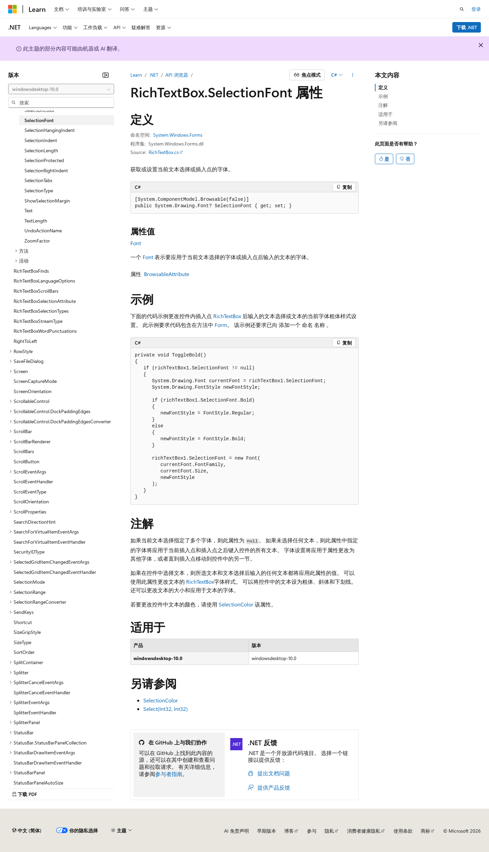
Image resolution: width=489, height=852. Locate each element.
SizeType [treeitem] (22, 642)
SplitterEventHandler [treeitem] (35, 712)
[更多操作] (353, 75)
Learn (136, 75)
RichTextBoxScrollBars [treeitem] (36, 291)
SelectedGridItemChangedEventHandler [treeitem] (55, 572)
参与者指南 (168, 773)
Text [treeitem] (28, 210)
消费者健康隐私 (363, 831)
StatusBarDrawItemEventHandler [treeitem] (48, 762)
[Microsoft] (12, 9)
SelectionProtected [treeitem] (44, 160)
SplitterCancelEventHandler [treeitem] (42, 692)
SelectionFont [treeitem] (39, 120)
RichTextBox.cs (164, 152)
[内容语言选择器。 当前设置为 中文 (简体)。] (27, 830)
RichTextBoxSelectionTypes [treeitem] (41, 311)
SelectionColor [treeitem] (39, 110)
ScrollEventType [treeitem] (30, 491)
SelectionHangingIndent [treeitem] (49, 130)
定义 (383, 87)
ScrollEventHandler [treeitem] (33, 481)
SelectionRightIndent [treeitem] (46, 170)
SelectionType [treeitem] (38, 190)
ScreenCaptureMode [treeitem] (35, 381)
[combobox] (61, 89)
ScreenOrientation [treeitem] (33, 391)
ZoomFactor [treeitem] (37, 240)
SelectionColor (236, 604)
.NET (153, 75)
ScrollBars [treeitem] (24, 451)
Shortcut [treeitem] (23, 622)
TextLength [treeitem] (35, 220)
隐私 (329, 831)
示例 (383, 96)
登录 (476, 9)
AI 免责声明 (236, 831)
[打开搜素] (462, 9)
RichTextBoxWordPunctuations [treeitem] (45, 331)
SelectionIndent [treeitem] (40, 140)
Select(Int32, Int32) (165, 708)
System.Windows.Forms (177, 135)
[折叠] (105, 75)
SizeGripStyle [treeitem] (27, 632)
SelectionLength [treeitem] (41, 150)
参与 (311, 831)
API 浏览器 (176, 75)
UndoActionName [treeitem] (43, 230)
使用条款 (403, 831)
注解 (383, 105)
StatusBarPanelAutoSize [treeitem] (38, 782)
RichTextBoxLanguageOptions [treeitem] (44, 280)
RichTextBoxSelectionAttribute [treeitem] (45, 301)
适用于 (385, 114)
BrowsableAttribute (166, 273)
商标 (425, 831)
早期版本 (266, 831)
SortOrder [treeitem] (24, 652)
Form (221, 324)
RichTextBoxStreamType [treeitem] (38, 321)
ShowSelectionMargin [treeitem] (47, 200)
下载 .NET (466, 27)
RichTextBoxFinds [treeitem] (31, 271)
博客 (289, 831)
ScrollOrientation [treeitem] (31, 501)
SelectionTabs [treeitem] (38, 180)
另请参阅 (387, 123)
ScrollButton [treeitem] (26, 461)
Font (135, 243)
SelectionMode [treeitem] (29, 582)
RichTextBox (227, 316)
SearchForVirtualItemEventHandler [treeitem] (50, 542)
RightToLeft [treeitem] (25, 341)
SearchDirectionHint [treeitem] (35, 522)
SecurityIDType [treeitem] (29, 551)
